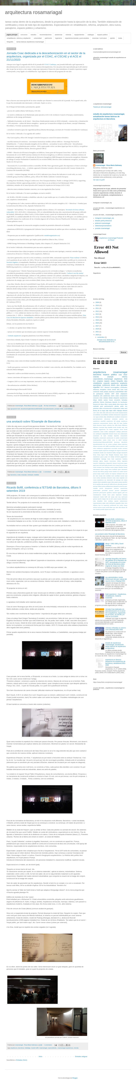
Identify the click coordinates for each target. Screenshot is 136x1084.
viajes (110, 410)
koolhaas (114, 469)
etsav (125, 375)
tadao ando (105, 503)
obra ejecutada (121, 385)
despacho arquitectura (120, 398)
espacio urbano (109, 381)
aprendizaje (97, 385)
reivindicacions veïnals (99, 494)
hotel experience (116, 459)
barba (94, 425)
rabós (101, 408)
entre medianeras (98, 448)
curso (113, 440)
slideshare (124, 499)
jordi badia (105, 465)
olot (122, 480)
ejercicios (124, 444)
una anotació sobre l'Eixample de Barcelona (34, 421)
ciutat (19, 475)
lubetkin (115, 471)
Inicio (40, 1056)
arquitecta (96, 395)
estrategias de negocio (115, 450)
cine (119, 433)
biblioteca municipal (98, 427)
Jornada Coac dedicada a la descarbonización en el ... (106, 341)
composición (123, 395)
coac (120, 375)
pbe (102, 484)
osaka (125, 480)
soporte (116, 501)
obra (125, 381)
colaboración (123, 433)
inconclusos (113, 461)
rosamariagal (43, 1048)
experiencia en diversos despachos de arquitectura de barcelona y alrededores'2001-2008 (115, 662)
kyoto (119, 469)
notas (113, 478)
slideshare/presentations (103, 226)
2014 (97, 317)
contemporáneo (97, 440)
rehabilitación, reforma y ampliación (19, 38)
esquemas (105, 450)
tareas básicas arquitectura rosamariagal (30, 42)
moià (112, 476)
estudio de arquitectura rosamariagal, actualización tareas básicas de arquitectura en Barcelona (109, 116)
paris (101, 406)
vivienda (68, 35)
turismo (100, 507)
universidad (38, 38)
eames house (108, 400)
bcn (94, 381)
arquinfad (103, 421)
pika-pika (120, 484)
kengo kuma (108, 469)
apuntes (121, 419)
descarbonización (48, 409)
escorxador (114, 448)
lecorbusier (124, 402)
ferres (94, 454)
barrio (113, 395)
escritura (125, 448)
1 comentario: (47, 472)
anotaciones (124, 417)
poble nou (123, 406)
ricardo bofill (34, 1048)
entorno (118, 446)
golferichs (96, 402)
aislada (101, 417)
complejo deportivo (113, 435)
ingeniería (58, 38)
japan (125, 463)
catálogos (91, 35)
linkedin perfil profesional (103, 221)
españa (100, 450)
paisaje (106, 391)
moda (120, 38)
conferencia (106, 385)
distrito (100, 400)
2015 (97, 320)
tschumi (95, 507)
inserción (95, 463)
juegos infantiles (118, 467)
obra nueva (120, 404)
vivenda (76, 1048)
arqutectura (96, 423)
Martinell (107, 387)
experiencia (114, 383)
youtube (102, 509)
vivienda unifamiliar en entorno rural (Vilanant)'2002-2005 (115, 629)
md (110, 473)
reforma (124, 377)
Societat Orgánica (12, 262)
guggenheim (124, 457)
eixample (24, 475)
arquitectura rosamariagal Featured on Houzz (111, 239)
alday (105, 417)
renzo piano (111, 494)
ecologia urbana (116, 444)
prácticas (96, 408)
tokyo (122, 503)
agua (97, 417)
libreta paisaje (104, 471)
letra (99, 471)
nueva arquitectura (98, 480)
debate (111, 398)
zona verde (112, 509)
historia (102, 402)
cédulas (105, 398)
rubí (109, 497)
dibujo (95, 400)
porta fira (121, 486)
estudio (102, 452)
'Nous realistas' (75, 258)
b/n (118, 423)
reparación (119, 494)
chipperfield (105, 433)
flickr (107, 454)
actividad (111, 414)
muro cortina (96, 478)
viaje (107, 410)
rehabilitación (97, 383)
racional (114, 492)
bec (113, 425)
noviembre (101, 337)
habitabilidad (96, 459)
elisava (95, 446)
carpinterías (96, 431)
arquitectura (99, 372)
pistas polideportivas (107, 486)
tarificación (112, 503)
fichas (98, 454)
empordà (106, 383)
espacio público (102, 35)
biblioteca (124, 425)
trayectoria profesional (110, 505)
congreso (100, 381)
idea (118, 389)
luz (118, 471)
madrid (121, 471)
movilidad (117, 476)
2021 (97, 332)
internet (115, 463)
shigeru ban (105, 499)
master (103, 473)
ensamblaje (112, 446)
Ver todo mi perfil (99, 180)
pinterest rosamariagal (102, 223)
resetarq (125, 494)
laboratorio (124, 469)
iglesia (101, 461)
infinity (119, 461)
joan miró (98, 465)
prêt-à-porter (102, 492)
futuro (121, 454)
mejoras (114, 473)
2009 (97, 302)
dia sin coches (107, 444)
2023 (97, 335)
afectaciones (117, 414)
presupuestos (108, 488)
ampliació (117, 417)
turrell (107, 507)
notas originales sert (121, 478)
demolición (124, 442)
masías (107, 473)
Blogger (75, 1078)
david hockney (123, 440)
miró (104, 476)
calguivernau (102, 429)
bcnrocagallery (115, 387)
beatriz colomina (107, 425)
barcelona (13, 475)
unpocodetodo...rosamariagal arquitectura (60, 1048)
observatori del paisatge (114, 480)
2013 (97, 314)
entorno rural (123, 446)
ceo (94, 433)
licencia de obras (98, 404)
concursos (24, 35)
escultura (95, 450)
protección (96, 492)
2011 (97, 308)
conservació (102, 438)
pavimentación (108, 406)
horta (108, 459)
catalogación (112, 431)
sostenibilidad (68, 409)
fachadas (124, 400)
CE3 (113, 412)
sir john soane (113, 499)
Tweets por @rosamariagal (102, 107)
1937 (94, 412)
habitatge (27, 1048)
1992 (97, 412)
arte (101, 395)
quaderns (109, 492)
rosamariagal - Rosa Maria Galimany (109, 165)
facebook (109, 452)
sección (100, 499)
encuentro (117, 400)
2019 (97, 329)
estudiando (96, 452)
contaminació (123, 438)
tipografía (118, 503)
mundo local (123, 476)
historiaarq (108, 402)
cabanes (95, 429)
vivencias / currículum (99, 38)
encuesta (99, 446)
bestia (120, 425)
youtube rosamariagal (102, 228)
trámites (107, 393)
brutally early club (122, 427)
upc (114, 507)
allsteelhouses (111, 417)
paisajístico (104, 482)
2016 (97, 323)
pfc (109, 484)
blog (106, 427)
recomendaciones (46, 35)
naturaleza (103, 478)
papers (116, 482)
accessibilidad (104, 414)
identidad (95, 461)
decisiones (117, 442)
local (122, 389)
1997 (112, 393)
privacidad (105, 490)
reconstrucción (107, 408)
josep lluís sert (120, 465)
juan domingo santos (108, 467)
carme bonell (123, 429)
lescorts (95, 471)
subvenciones (123, 501)
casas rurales (104, 431)
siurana (119, 499)
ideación (114, 402)
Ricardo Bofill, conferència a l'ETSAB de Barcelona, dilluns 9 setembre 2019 (116, 521)
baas (121, 423)
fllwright (111, 454)
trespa (125, 505)
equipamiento (107, 448)
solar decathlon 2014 (100, 501)
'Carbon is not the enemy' (75, 273)
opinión (112, 38)
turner (103, 507)
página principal (12, 35)
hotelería (125, 459)
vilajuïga (119, 410)
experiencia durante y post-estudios (77, 38)
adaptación (124, 393)
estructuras (124, 450)
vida (120, 507)
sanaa (112, 497)
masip (98, 473)
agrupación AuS (15, 409)
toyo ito (100, 505)
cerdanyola (99, 433)
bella (116, 425)
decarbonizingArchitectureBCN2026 (32, 409)
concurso (96, 398)
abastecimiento (123, 412)
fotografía (10, 42)
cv (116, 440)
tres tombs (120, 505)
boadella (110, 427)
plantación (116, 486)
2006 (104, 412)
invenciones (120, 463)
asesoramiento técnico (106, 423)
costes (104, 440)
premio (101, 488)
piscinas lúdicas (97, 486)
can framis (110, 429)
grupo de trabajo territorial (112, 457)
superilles (96, 387)
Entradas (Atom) (21, 1060)
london (110, 471)
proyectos (112, 391)
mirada (100, 476)
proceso (111, 490)
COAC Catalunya (50, 64)
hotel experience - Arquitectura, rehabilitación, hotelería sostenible (115, 596)
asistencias (58, 35)
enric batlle (106, 446)
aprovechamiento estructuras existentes (105, 419)
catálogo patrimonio (121, 431)
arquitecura (13, 1048)
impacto (106, 461)
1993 (100, 412)
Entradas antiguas (81, 1056)
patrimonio (48, 38)
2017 (97, 326)
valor (116, 507)
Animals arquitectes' (14, 336)
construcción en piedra (113, 438)
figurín (103, 454)
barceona (99, 425)
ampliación (123, 383)
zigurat (106, 509)
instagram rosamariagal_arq (104, 218)
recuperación (116, 408)
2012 (97, 311)
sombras (110, 501)
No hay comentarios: (50, 405)
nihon (106, 404)
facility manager (116, 452)
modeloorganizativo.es (51, 235)
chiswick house (113, 433)
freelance (116, 454)
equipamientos (79, 35)
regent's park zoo (122, 492)
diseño (113, 385)
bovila (114, 427)
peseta (106, 484)
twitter (111, 507)
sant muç (118, 497)
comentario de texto (99, 435)
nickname (109, 478)
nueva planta (112, 404)
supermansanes (97, 503)
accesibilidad (96, 414)
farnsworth (124, 452)
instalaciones (102, 463)
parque (120, 482)
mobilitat (36, 475)
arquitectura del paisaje (113, 421)
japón (94, 465)
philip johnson (113, 484)
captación (116, 429)
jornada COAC (59, 409)
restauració (96, 497)
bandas (125, 423)
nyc (105, 480)
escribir (120, 448)
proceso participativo (121, 490)
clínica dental (111, 389)
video (114, 410)
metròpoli (30, 475)
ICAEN (116, 412)
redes (122, 408)
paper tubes (111, 482)
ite (119, 402)
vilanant (125, 410)
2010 (97, 305)
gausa (102, 457)
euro (105, 452)
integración (109, 463)
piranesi (125, 484)
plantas (116, 406)
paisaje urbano (97, 482)
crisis (101, 398)
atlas (115, 423)
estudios (33, 35)
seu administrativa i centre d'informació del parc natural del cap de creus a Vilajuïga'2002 (116, 579)
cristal (109, 440)
